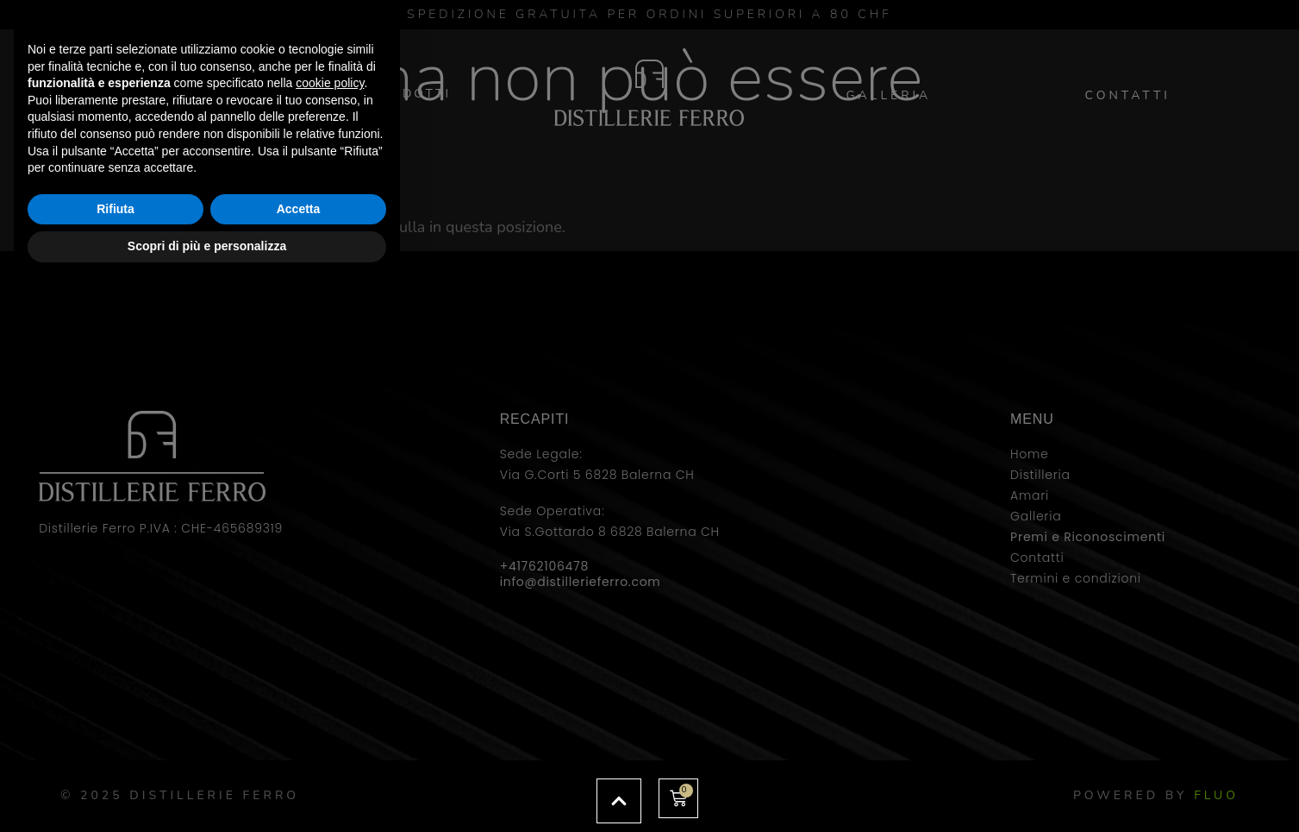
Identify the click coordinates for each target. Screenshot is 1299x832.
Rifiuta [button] (115, 747)
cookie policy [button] (330, 621)
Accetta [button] (299, 747)
